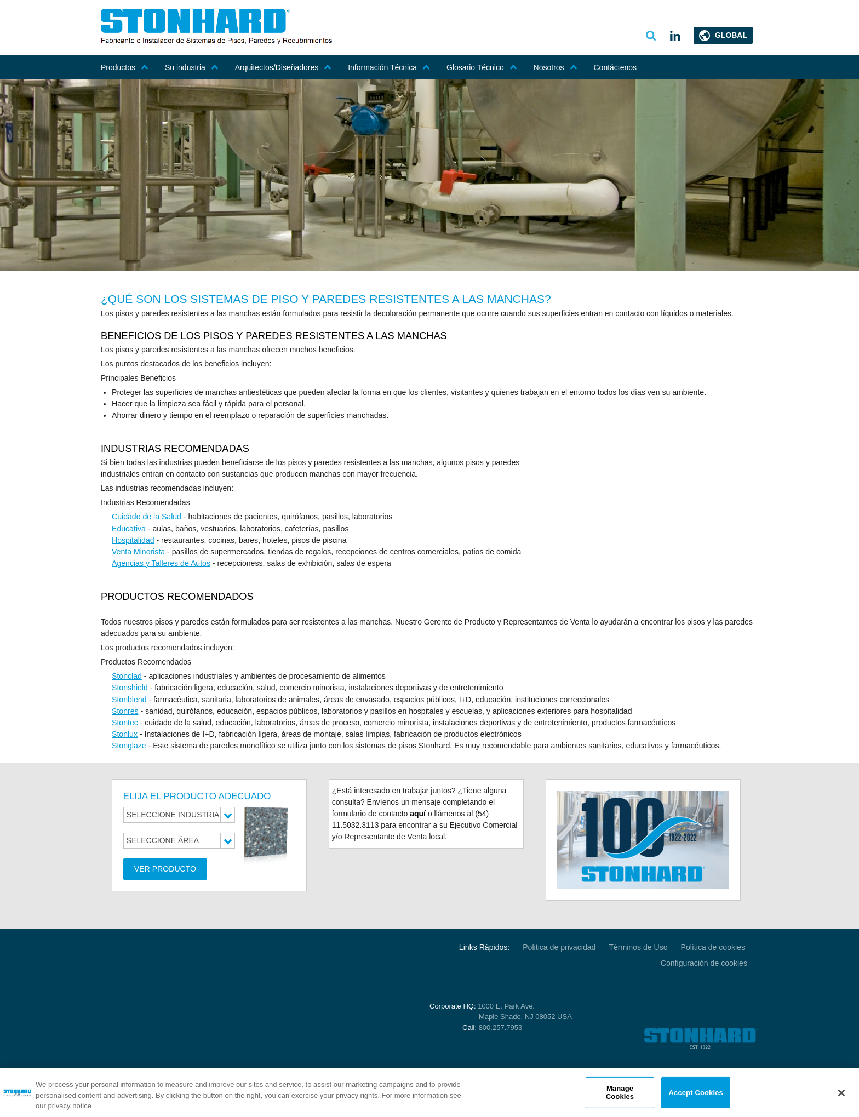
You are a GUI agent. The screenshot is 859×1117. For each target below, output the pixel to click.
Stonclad (126, 675)
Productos (124, 67)
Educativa (128, 528)
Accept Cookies (696, 1092)
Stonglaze (129, 744)
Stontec (125, 721)
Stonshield (129, 687)
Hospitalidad (133, 539)
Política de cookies (714, 946)
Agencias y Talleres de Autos (161, 562)
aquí (418, 812)
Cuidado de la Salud (146, 516)
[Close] (841, 1093)
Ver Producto (165, 867)
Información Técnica (389, 67)
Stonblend (129, 698)
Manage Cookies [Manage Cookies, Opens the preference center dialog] (620, 1092)
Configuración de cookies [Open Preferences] (704, 961)
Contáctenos (615, 67)
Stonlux (125, 733)
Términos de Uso (639, 946)
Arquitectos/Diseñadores (283, 67)
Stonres (125, 710)
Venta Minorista (138, 551)
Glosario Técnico (481, 67)
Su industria (192, 67)
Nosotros (555, 67)
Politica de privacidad (560, 946)
